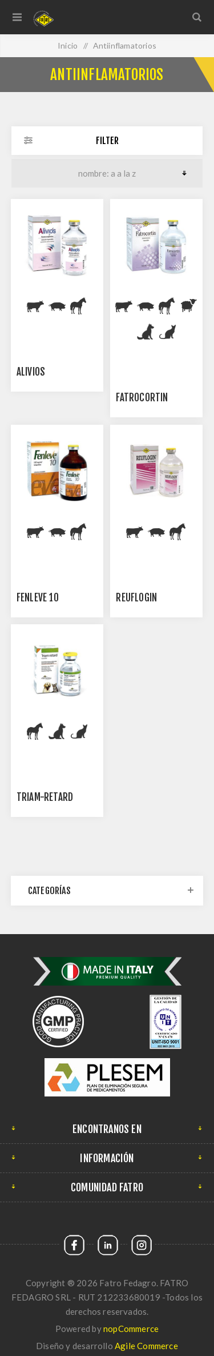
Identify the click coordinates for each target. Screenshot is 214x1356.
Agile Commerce (146, 1346)
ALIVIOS (31, 372)
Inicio (68, 45)
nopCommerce (131, 1328)
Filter (107, 140)
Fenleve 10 (38, 598)
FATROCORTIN (142, 398)
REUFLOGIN (136, 598)
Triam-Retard (45, 797)
